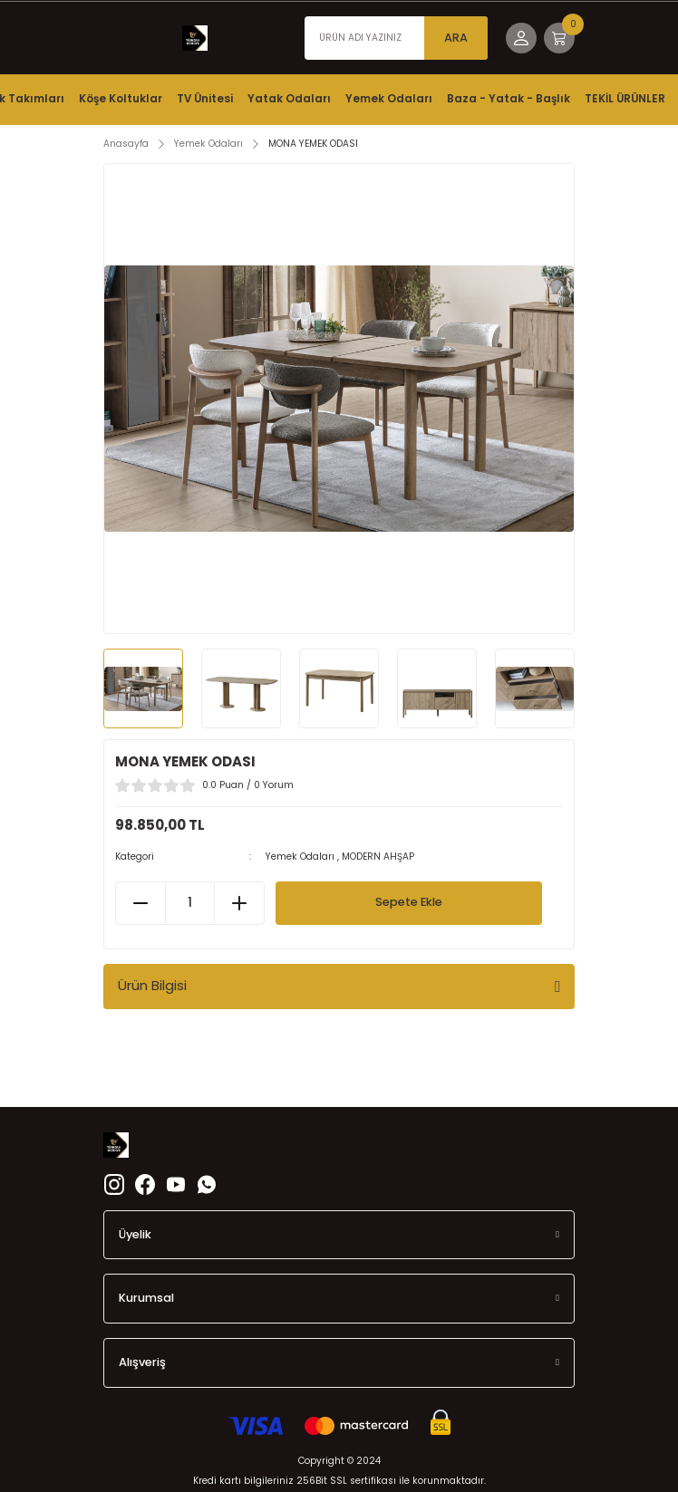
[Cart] (559, 38)
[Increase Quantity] (239, 903)
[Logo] (195, 38)
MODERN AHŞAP (378, 856)
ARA (456, 37)
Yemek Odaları (300, 856)
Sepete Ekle (408, 902)
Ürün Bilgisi (152, 985)
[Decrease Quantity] (141, 903)
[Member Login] (521, 38)
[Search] (396, 38)
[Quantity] (190, 903)
